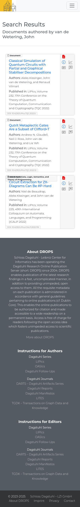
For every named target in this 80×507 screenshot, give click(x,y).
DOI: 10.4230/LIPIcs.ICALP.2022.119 (23, 227)
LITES (40, 398)
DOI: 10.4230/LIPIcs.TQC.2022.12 (21, 170)
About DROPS (19, 501)
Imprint (39, 501)
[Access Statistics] (70, 62)
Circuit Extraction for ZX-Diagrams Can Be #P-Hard (30, 184)
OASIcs (40, 366)
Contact (69, 501)
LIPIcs (40, 361)
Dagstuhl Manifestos (39, 393)
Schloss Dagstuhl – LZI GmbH (51, 496)
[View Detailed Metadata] (63, 62)
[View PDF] (63, 57)
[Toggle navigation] (72, 6)
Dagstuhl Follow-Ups (40, 371)
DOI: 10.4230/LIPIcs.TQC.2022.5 (21, 113)
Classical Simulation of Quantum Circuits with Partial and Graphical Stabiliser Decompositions (30, 66)
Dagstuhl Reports (40, 388)
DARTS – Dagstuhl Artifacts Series (40, 383)
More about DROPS (40, 337)
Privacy (54, 501)
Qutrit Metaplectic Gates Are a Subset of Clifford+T (29, 127)
